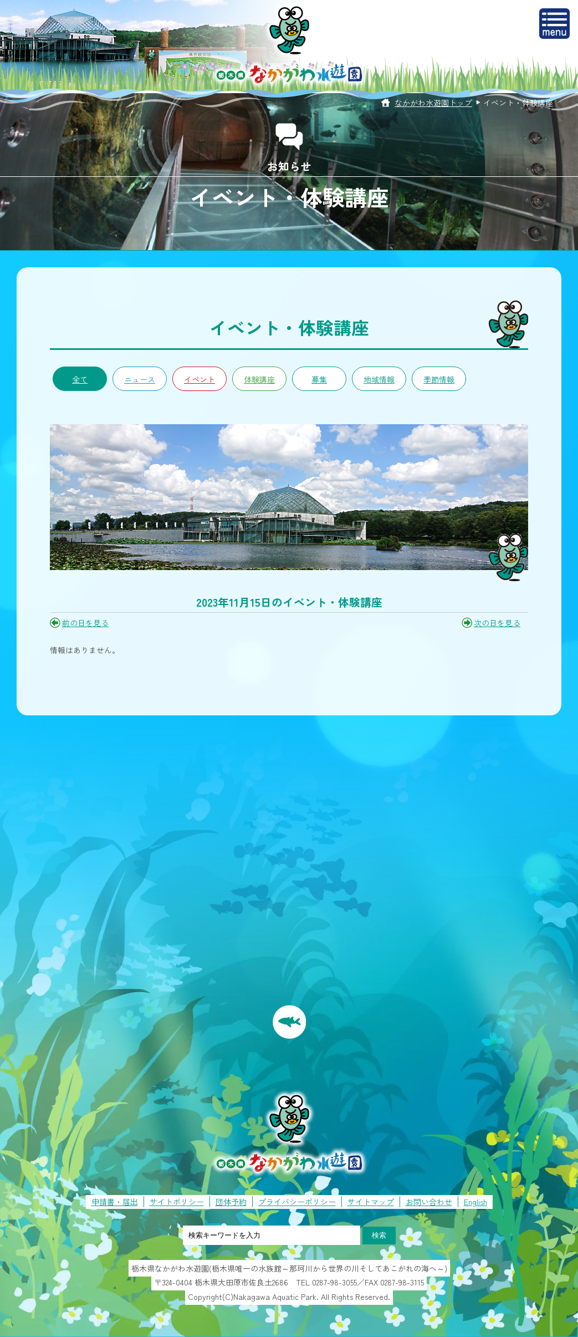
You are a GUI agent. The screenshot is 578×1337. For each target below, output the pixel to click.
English (475, 1201)
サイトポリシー (177, 1201)
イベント (199, 379)
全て (80, 379)
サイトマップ (370, 1201)
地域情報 (379, 379)
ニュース (139, 379)
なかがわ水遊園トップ (433, 102)
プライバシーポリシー (297, 1201)
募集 (319, 379)
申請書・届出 (114, 1201)
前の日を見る (85, 622)
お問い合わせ (429, 1201)
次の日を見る (497, 622)
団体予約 (231, 1201)
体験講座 (259, 379)
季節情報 (438, 379)
